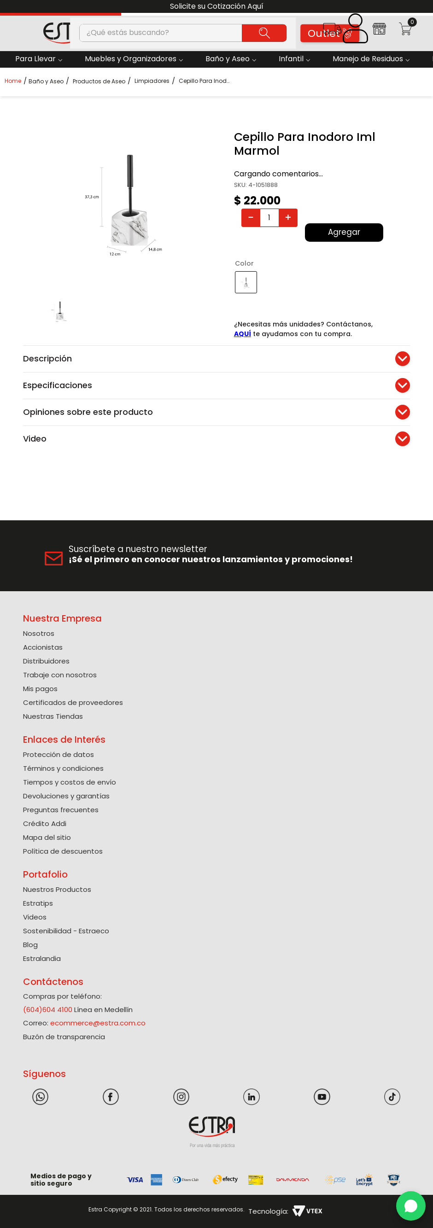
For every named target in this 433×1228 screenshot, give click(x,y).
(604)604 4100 (47, 1009)
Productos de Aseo (99, 81)
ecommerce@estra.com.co (98, 1023)
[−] (250, 218)
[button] (332, 32)
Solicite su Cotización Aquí (216, 6)
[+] (288, 218)
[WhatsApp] (411, 1206)
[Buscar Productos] (264, 32)
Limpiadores (152, 81)
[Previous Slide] (10, 6)
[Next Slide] (422, 6)
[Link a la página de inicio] (16, 81)
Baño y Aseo (46, 81)
